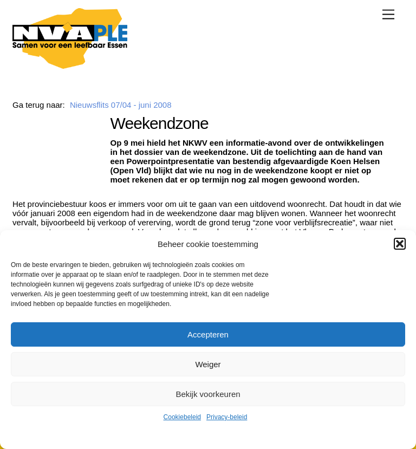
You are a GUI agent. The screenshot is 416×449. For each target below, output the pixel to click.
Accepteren (208, 334)
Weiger (207, 364)
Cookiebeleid (182, 417)
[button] (399, 243)
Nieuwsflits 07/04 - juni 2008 (121, 104)
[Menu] (388, 14)
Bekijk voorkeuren (208, 394)
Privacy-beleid (226, 417)
